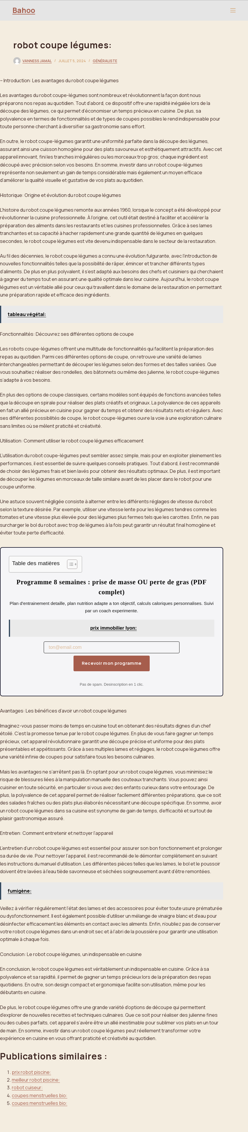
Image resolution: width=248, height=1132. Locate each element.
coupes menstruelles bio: (39, 1095)
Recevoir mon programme (112, 663)
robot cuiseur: (27, 1087)
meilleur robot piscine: (36, 1080)
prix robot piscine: (31, 1072)
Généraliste (105, 60)
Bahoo (23, 10)
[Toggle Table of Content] (69, 564)
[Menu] (233, 10)
